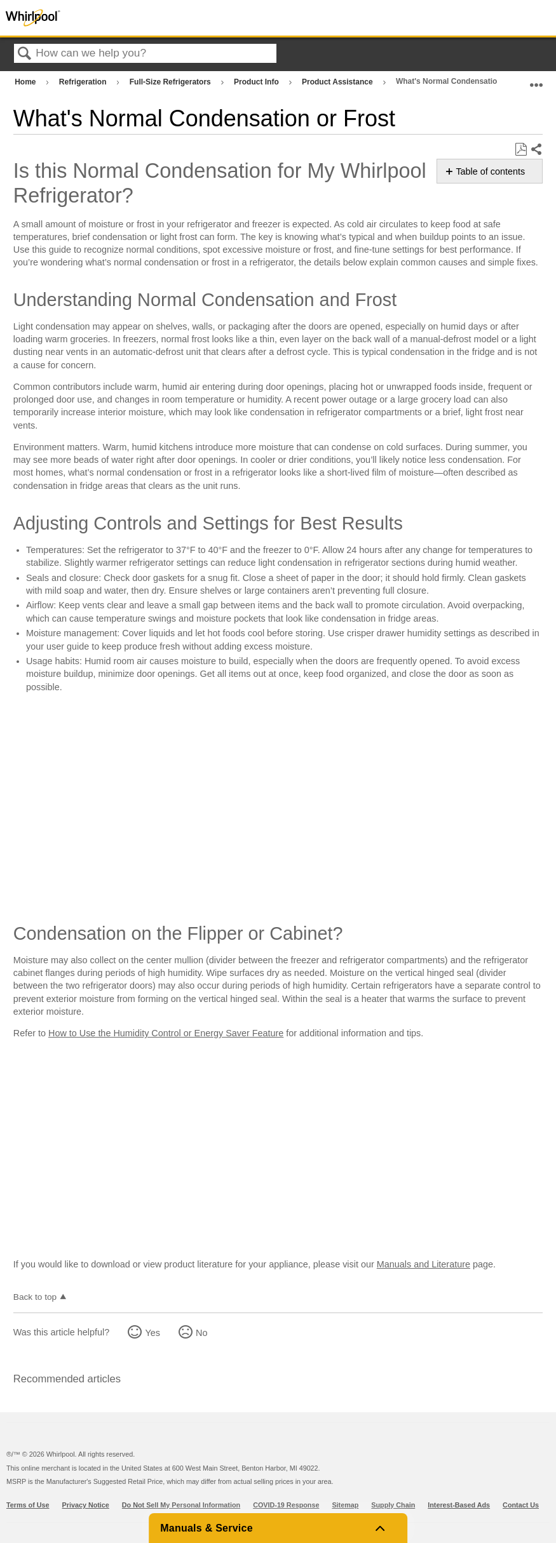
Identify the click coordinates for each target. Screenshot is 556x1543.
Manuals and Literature (423, 1264)
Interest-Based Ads (459, 1505)
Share (536, 150)
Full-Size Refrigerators (171, 81)
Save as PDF (521, 149)
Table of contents (490, 171)
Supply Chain (393, 1505)
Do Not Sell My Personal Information (181, 1505)
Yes (152, 1333)
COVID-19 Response (286, 1505)
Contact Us (521, 1505)
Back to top (35, 1297)
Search (24, 54)
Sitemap (345, 1505)
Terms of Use (28, 1505)
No (201, 1333)
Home (26, 81)
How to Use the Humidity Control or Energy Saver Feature (165, 1033)
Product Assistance (338, 81)
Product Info (257, 81)
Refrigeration (84, 81)
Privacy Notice (85, 1505)
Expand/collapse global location (536, 79)
